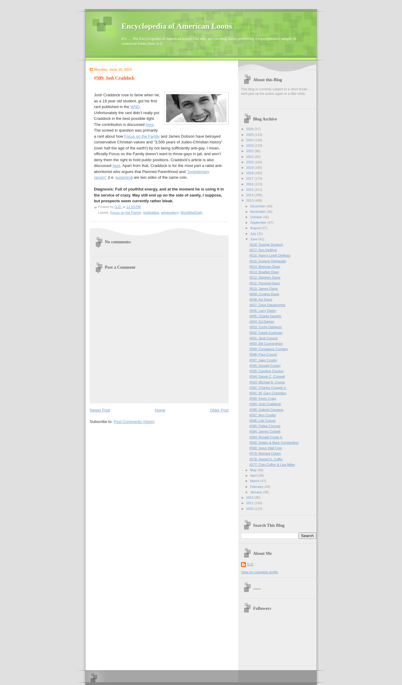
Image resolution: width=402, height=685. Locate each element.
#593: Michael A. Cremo (267, 382)
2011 (250, 503)
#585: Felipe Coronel (265, 426)
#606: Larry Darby (262, 310)
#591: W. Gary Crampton (267, 393)
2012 (250, 497)
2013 (250, 200)
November (258, 211)
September (258, 222)
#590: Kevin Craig (262, 398)
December (258, 206)
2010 (250, 509)
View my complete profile (259, 572)
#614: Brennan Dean (264, 266)
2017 (250, 178)
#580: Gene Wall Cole (265, 448)
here (149, 124)
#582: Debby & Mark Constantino (274, 442)
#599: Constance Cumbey (268, 349)
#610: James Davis (263, 288)
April (254, 475)
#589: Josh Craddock (265, 404)
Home (160, 410)
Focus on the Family (141, 136)
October (256, 217)
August (255, 228)
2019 (250, 167)
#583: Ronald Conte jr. (266, 437)
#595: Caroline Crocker (266, 371)
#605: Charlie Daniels (265, 316)
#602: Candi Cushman (266, 332)
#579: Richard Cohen (265, 453)
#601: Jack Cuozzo (263, 338)
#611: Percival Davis (264, 283)
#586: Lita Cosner (262, 420)
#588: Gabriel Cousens (266, 409)
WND (135, 106)
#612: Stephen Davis (265, 277)
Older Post (219, 410)
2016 (250, 184)
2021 (250, 156)
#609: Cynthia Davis (264, 294)
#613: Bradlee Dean (264, 272)
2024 (250, 140)
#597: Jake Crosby (263, 360)
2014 (250, 195)
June (254, 239)
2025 (250, 134)
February (257, 486)
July (253, 233)
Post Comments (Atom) (134, 421)
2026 (250, 129)
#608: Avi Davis (260, 299)
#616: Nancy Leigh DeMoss (270, 255)
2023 (250, 145)
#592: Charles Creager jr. (268, 387)
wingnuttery (169, 212)
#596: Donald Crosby (265, 365)
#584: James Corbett (265, 431)
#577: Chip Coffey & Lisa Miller (272, 464)
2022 (250, 151)
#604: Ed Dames (261, 321)
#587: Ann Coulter (262, 415)
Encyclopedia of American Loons (176, 26)
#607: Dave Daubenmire (267, 305)
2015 (250, 189)
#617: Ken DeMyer (263, 250)
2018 (250, 173)
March (255, 481)
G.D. (250, 564)
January (256, 492)
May (253, 470)
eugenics (123, 177)
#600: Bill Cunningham (266, 343)
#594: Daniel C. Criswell (267, 376)
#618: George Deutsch (266, 244)
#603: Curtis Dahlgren (265, 327)
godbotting (151, 212)
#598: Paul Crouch (263, 354)
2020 (250, 162)
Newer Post (100, 410)
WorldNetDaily (191, 212)
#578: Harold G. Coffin (266, 459)
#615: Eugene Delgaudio (267, 261)
